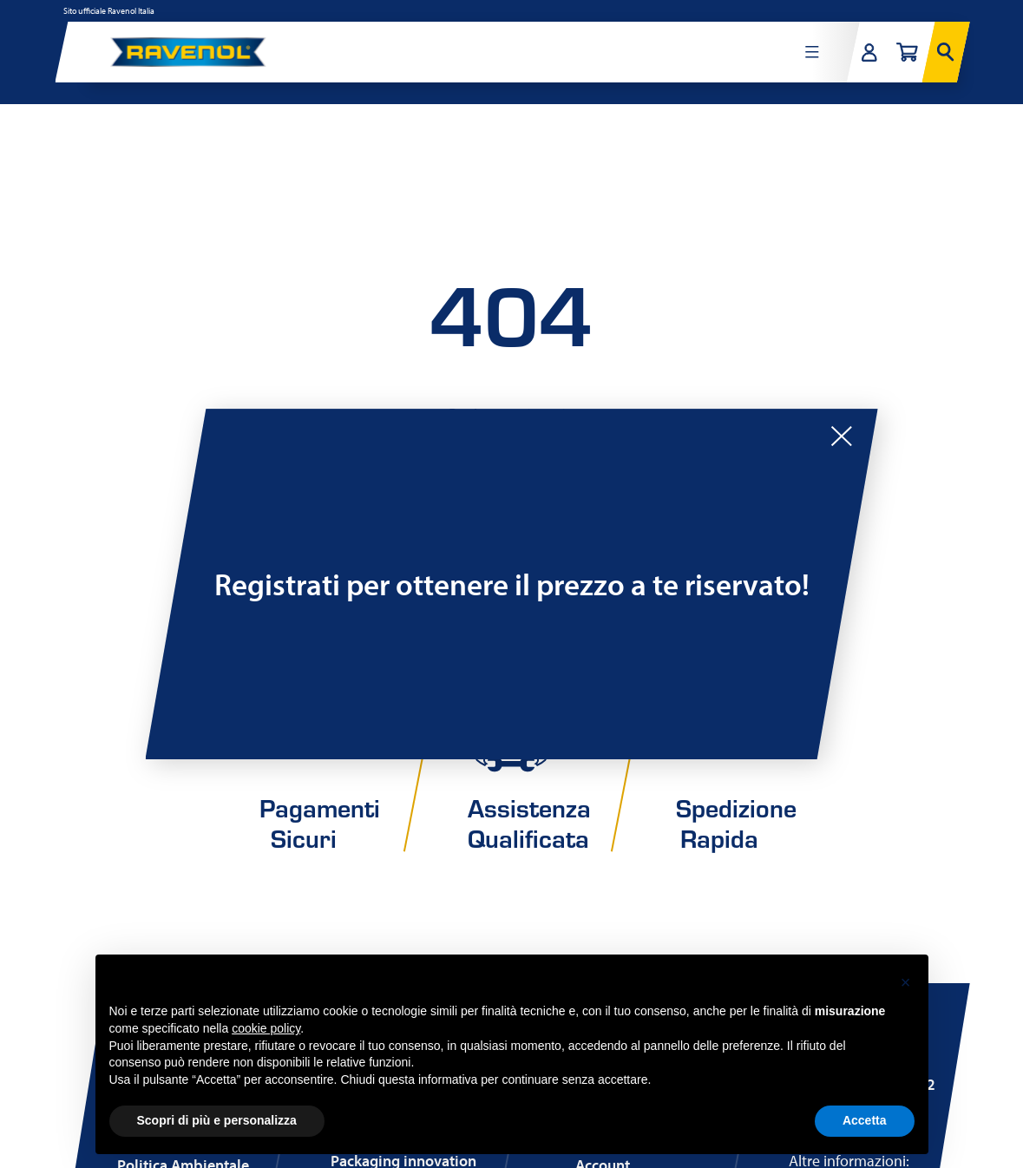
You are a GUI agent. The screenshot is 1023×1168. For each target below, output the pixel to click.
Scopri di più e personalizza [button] (217, 1120)
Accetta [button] (865, 1120)
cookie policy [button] (266, 1028)
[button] (906, 982)
